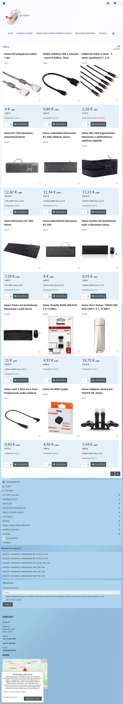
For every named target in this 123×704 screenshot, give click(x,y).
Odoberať (7, 604)
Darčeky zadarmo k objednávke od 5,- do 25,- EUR (25, 554)
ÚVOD (10, 33)
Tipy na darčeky (11, 482)
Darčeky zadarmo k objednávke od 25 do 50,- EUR (25, 558)
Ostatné (62, 534)
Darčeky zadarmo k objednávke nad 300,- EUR (23, 576)
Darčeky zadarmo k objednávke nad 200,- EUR (23, 571)
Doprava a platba (24, 33)
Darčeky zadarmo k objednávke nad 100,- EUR (23, 567)
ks (8, 124)
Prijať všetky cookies (33, 699)
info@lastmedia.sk (9, 650)
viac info (101, 596)
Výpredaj (6, 542)
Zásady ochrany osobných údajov (14, 692)
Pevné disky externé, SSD (62, 508)
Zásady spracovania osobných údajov (54, 33)
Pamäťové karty (62, 499)
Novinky (7, 490)
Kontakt (102, 33)
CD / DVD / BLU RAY (62, 495)
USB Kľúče (62, 504)
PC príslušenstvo (62, 530)
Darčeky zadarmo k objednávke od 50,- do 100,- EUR (26, 563)
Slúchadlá (62, 517)
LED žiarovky (10, 538)
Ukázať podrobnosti (10, 697)
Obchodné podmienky (85, 33)
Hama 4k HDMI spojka (55, 389)
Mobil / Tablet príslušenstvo (62, 525)
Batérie (62, 521)
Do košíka (20, 124)
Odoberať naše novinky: (11, 588)
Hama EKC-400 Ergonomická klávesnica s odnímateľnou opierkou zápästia (98, 137)
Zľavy (6, 486)
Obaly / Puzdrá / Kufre (62, 512)
